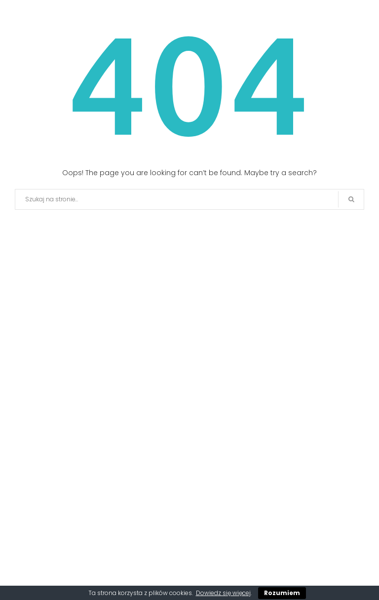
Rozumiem (282, 593)
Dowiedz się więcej (223, 593)
